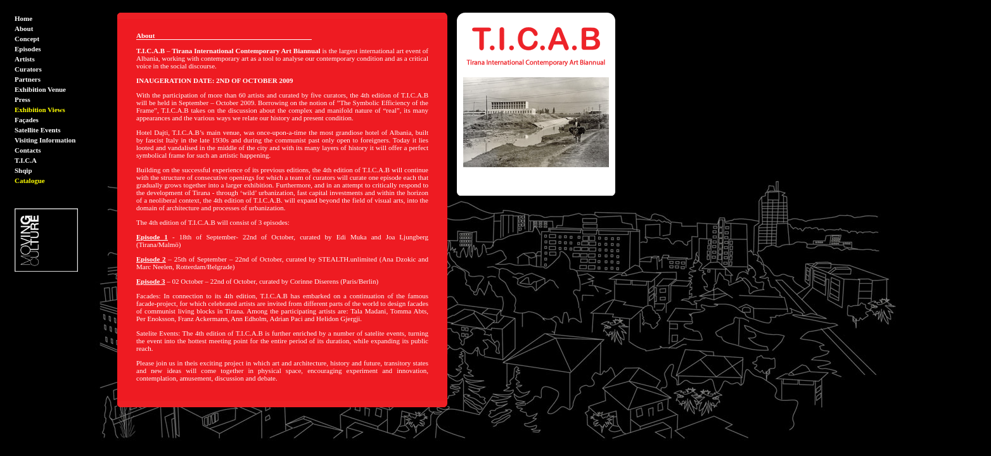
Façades (27, 120)
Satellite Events (37, 130)
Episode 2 (151, 259)
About (24, 28)
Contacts (28, 150)
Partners (28, 79)
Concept (27, 38)
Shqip (23, 170)
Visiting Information (45, 140)
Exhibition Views (40, 109)
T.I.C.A (26, 160)
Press (22, 99)
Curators (28, 69)
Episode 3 (150, 281)
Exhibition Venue (40, 89)
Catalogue (30, 180)
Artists (25, 59)
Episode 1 (152, 237)
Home (23, 18)
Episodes (28, 49)
